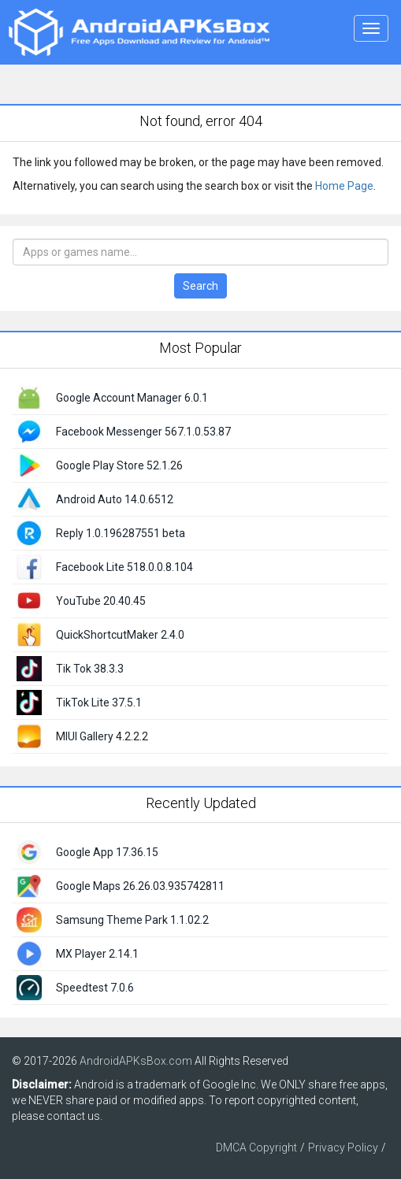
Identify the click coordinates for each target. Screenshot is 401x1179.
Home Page (344, 186)
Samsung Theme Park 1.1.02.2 (132, 920)
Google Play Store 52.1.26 (119, 465)
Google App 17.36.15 (107, 852)
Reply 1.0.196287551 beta (120, 533)
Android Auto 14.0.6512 (114, 499)
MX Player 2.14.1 (97, 953)
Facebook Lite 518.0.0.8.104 (124, 567)
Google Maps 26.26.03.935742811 (140, 886)
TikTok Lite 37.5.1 (99, 702)
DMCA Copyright (256, 1147)
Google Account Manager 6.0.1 (132, 397)
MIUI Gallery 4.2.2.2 (102, 736)
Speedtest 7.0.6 (95, 987)
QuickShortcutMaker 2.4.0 (120, 634)
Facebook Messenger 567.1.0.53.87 (143, 431)
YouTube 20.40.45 (101, 601)
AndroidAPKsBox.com (136, 1061)
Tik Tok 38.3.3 (90, 668)
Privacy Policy (343, 1147)
